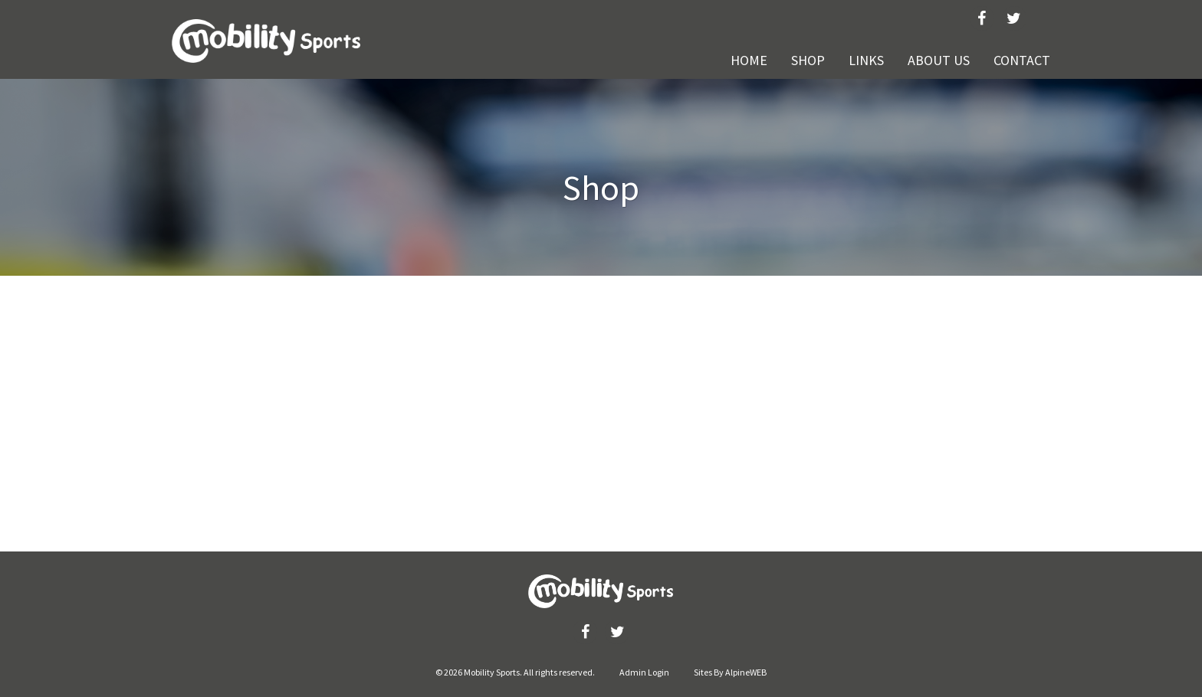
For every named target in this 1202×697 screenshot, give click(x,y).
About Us (939, 60)
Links (866, 60)
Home (749, 60)
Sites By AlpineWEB (730, 672)
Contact (1021, 60)
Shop (808, 60)
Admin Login (644, 672)
